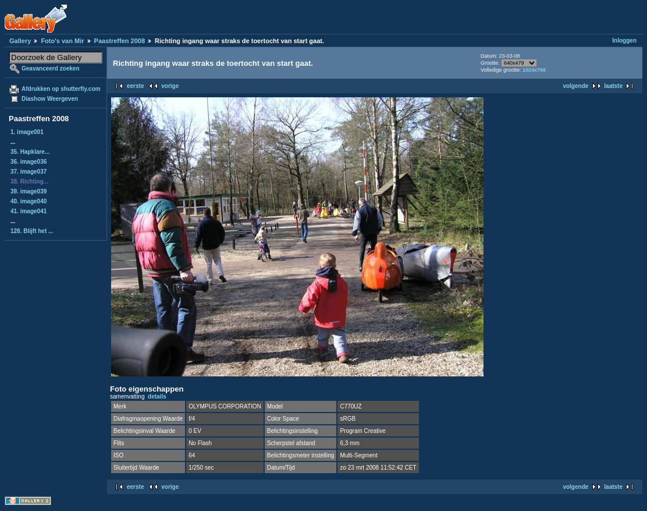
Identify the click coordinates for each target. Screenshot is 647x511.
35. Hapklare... (29, 152)
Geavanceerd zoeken (51, 68)
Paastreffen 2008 (119, 40)
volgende (575, 86)
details (157, 396)
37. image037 (28, 171)
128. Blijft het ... (31, 231)
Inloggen (624, 40)
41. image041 (28, 211)
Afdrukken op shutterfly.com (61, 89)
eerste (135, 86)
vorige (170, 86)
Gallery (20, 40)
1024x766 (534, 70)
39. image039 (28, 191)
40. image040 (28, 201)
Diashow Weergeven (50, 99)
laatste (613, 86)
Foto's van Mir (62, 40)
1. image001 (27, 132)
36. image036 (28, 161)
